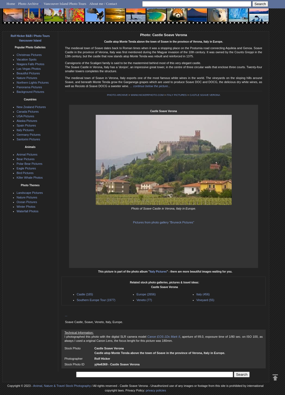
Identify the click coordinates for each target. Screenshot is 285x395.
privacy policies (156, 390)
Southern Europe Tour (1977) (96, 300)
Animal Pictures (27, 154)
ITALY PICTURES (176, 95)
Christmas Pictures (29, 54)
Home (11, 4)
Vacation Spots (26, 59)
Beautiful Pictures (28, 73)
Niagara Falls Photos (30, 64)
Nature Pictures (27, 78)
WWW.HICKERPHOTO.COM (147, 95)
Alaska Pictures (27, 120)
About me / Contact (103, 4)
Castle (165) (85, 294)
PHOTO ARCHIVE (117, 95)
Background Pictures (30, 91)
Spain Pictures (26, 125)
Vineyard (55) (205, 300)
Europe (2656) (146, 294)
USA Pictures (25, 116)
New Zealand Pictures (31, 107)
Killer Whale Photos (30, 177)
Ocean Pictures (27, 202)
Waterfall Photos (27, 211)
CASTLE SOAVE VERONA (205, 95)
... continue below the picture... (150, 86)
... (66, 315)
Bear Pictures (26, 159)
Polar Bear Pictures (29, 163)
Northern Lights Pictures (33, 82)
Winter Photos (26, 206)
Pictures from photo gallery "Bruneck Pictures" (163, 222)
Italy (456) (203, 294)
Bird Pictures (25, 173)
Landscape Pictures (30, 192)
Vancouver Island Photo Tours (65, 4)
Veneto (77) (144, 300)
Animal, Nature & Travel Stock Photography (62, 385)
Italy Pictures (158, 271)
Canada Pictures (28, 111)
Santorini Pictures (28, 139)
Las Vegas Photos (29, 68)
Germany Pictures (29, 134)
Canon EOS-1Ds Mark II (163, 336)
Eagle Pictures (26, 168)
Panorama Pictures (29, 87)
